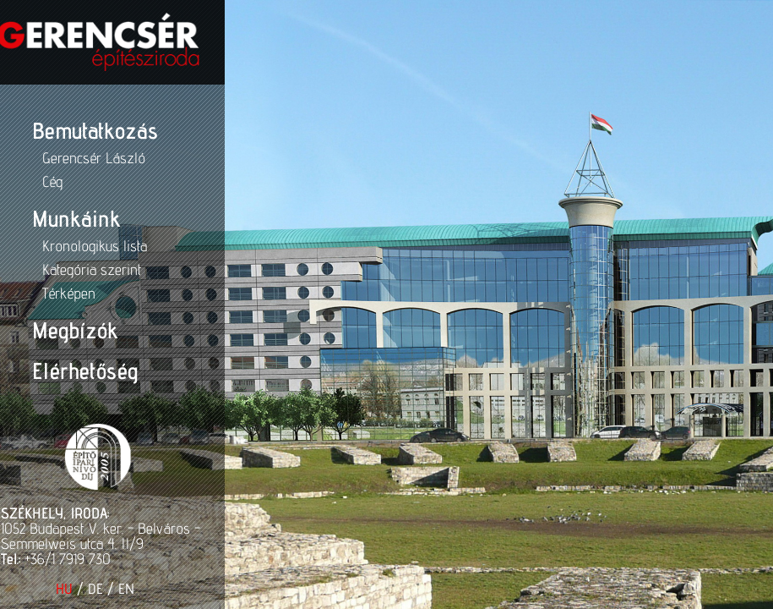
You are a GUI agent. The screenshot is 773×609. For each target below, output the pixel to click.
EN (96, 588)
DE (65, 588)
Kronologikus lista (64, 246)
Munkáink (46, 218)
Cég (22, 181)
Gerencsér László (63, 158)
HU (33, 588)
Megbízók (44, 329)
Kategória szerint (61, 269)
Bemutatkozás (65, 130)
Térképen (38, 293)
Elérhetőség (54, 370)
